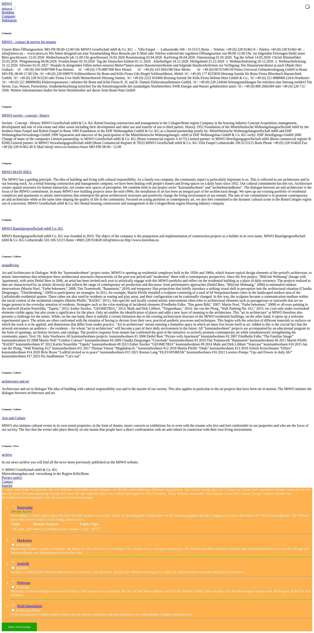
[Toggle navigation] (15, 8)
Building (8, 12)
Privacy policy (12, 477)
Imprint (7, 485)
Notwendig (25, 507)
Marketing (24, 540)
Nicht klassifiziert (29, 606)
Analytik (23, 563)
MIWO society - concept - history (25, 115)
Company (8, 16)
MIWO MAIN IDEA (17, 172)
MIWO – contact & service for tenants (29, 42)
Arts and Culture (13, 418)
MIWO (7, 4)
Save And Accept (19, 627)
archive (7, 455)
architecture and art (15, 381)
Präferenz (23, 583)
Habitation (9, 20)
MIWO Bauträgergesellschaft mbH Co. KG (32, 228)
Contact (7, 481)
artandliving (10, 265)
